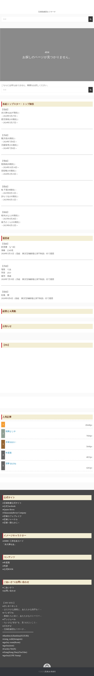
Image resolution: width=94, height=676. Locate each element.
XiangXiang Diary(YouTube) (15, 652)
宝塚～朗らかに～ (12, 523)
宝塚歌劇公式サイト (13, 503)
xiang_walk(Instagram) (13, 639)
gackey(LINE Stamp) (12, 655)
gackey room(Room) (12, 642)
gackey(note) (9, 646)
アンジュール (10, 619)
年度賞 (9, 453)
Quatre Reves (9, 509)
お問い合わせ (10, 591)
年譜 (6, 566)
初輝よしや (11, 431)
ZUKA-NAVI (50, 672)
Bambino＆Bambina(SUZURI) (16, 636)
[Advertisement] (47, 369)
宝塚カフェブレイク (13, 516)
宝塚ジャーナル (11, 519)
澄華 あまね (11, 463)
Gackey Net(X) (10, 649)
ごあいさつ (9, 587)
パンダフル (9, 613)
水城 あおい (11, 442)
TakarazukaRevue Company (15, 513)
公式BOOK (8, 569)
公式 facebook (10, 506)
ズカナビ (8, 626)
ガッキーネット (11, 606)
